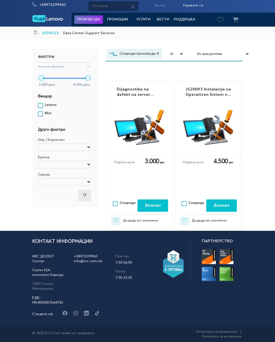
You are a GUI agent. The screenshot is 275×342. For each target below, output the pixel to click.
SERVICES (50, 33)
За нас (160, 5)
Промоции (117, 19)
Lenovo (51, 105)
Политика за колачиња (221, 336)
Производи (88, 19)
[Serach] (122, 6)
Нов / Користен (51, 140)
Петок (120, 271)
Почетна (36, 31)
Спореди (128, 203)
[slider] (41, 78)
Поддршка (184, 19)
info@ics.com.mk (88, 261)
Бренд (43, 157)
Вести (163, 19)
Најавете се (193, 5)
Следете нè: (43, 314)
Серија (44, 174)
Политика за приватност (217, 332)
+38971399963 (52, 5)
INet (48, 113)
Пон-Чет (122, 256)
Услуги (143, 19)
